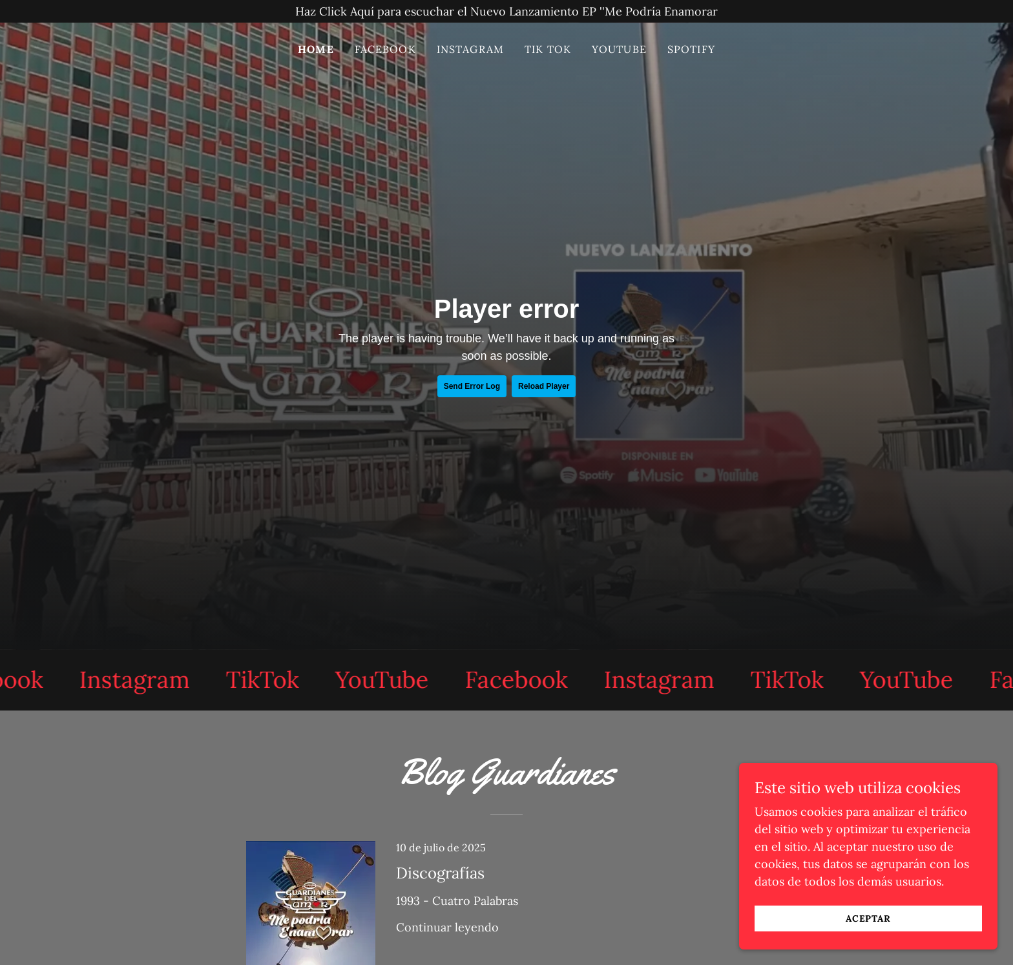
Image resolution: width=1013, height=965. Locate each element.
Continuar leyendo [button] (447, 927)
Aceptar (869, 918)
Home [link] (316, 49)
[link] (139, 679)
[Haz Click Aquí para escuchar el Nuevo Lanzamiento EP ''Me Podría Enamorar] (506, 11)
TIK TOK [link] (548, 49)
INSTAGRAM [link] (470, 49)
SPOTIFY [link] (691, 49)
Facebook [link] (385, 49)
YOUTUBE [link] (619, 49)
